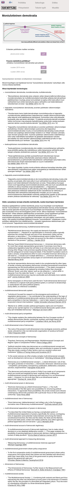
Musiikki (55, 8)
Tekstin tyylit (40, 8)
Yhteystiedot (23, 8)
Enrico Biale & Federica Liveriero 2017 (42, 435)
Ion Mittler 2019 (32, 104)
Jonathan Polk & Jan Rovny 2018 (48, 321)
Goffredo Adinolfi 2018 (53, 404)
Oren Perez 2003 (23, 395)
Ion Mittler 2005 (14, 164)
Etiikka (55, 3)
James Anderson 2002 (21, 277)
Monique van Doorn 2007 (42, 310)
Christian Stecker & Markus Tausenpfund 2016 (25, 460)
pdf (43, 54)
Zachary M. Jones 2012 (26, 379)
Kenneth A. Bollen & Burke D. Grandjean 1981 (48, 470)
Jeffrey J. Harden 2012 (36, 240)
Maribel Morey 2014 (15, 260)
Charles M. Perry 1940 (16, 485)
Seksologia (39, 3)
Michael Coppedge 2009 (17, 445)
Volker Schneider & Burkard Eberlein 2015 (50, 302)
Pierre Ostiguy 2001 (44, 343)
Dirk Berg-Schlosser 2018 (55, 358)
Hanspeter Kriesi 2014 (36, 368)
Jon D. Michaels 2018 (45, 422)
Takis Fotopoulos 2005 (16, 333)
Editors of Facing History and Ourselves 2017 (34, 352)
